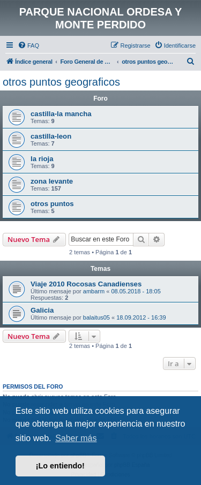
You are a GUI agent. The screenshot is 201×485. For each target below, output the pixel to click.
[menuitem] (28, 45)
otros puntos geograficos (61, 82)
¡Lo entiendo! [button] (60, 465)
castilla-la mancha (61, 114)
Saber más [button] (75, 438)
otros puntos (52, 204)
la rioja (42, 159)
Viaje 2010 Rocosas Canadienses (86, 284)
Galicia (42, 310)
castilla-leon (51, 136)
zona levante (52, 181)
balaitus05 (96, 317)
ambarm (94, 291)
